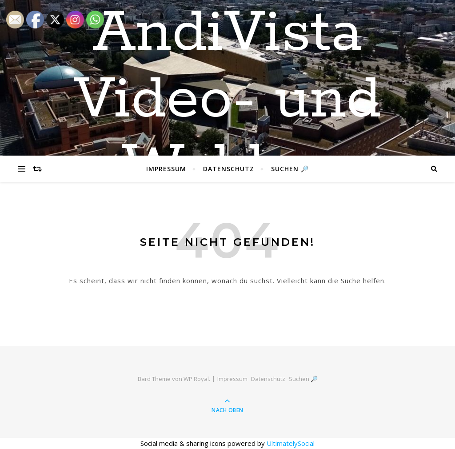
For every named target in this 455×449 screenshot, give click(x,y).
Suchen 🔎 (290, 168)
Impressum (166, 168)
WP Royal (196, 379)
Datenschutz (228, 168)
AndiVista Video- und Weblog (227, 100)
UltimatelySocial (291, 443)
